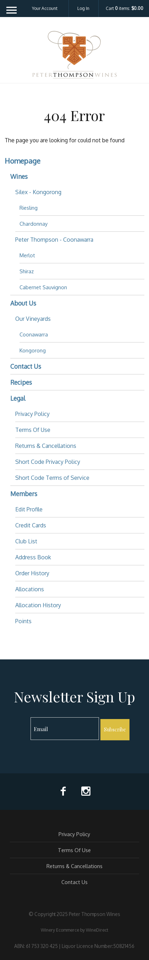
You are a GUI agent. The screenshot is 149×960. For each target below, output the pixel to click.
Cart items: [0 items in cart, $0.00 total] (124, 8)
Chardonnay (34, 223)
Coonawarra (34, 334)
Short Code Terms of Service (52, 477)
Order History (32, 573)
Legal (17, 398)
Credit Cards (30, 525)
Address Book (33, 557)
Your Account (44, 8)
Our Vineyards (33, 318)
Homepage (22, 160)
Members (23, 494)
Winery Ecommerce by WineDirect (74, 930)
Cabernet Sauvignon (43, 287)
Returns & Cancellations (45, 445)
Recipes (21, 382)
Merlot (27, 255)
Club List (26, 541)
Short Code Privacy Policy (47, 461)
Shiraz (27, 271)
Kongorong (33, 350)
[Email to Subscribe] (65, 728)
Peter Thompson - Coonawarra (54, 239)
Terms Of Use (32, 429)
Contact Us (25, 366)
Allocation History (38, 605)
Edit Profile (29, 509)
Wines (19, 176)
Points (23, 621)
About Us (23, 303)
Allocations (29, 589)
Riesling (29, 207)
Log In (83, 8)
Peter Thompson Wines (74, 54)
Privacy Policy (32, 413)
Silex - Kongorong (38, 192)
